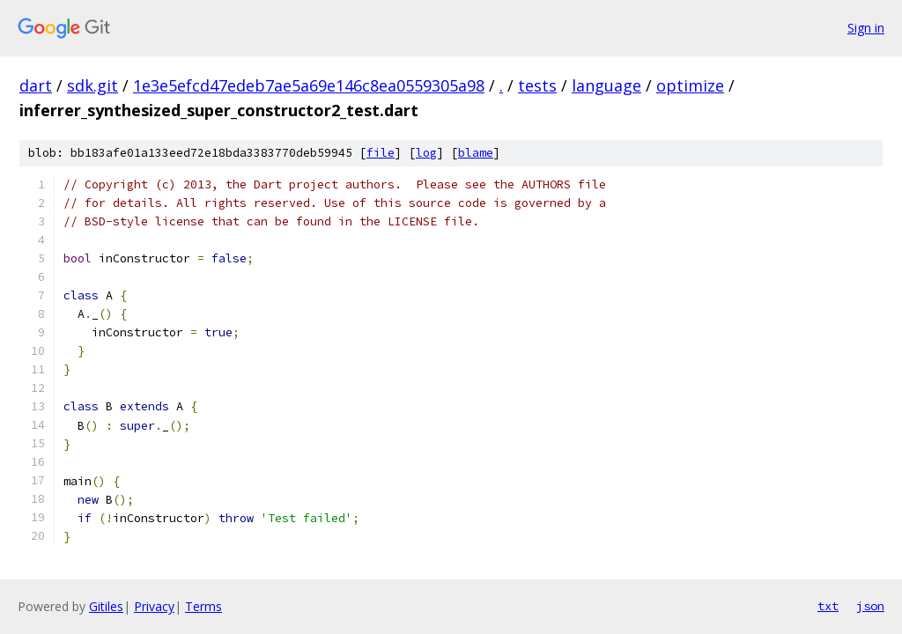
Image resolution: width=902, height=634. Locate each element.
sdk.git (92, 85)
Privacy (154, 606)
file (380, 152)
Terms (203, 606)
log (426, 152)
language (606, 85)
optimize (690, 85)
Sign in (865, 27)
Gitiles (106, 606)
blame (475, 152)
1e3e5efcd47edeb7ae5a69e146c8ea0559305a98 (308, 85)
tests (537, 85)
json (870, 606)
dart (35, 85)
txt (828, 606)
